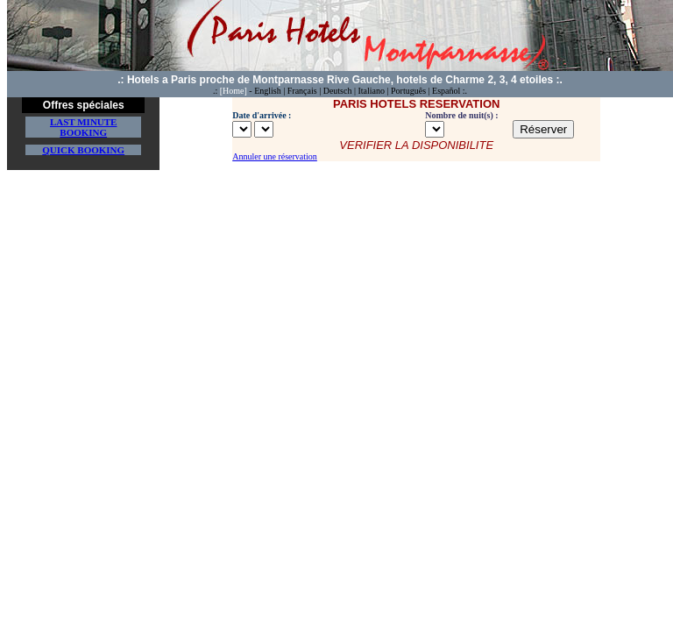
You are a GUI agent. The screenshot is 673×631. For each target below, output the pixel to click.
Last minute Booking (83, 127)
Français (302, 91)
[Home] (233, 91)
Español (446, 91)
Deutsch (337, 91)
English (267, 91)
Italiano (371, 91)
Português (408, 91)
